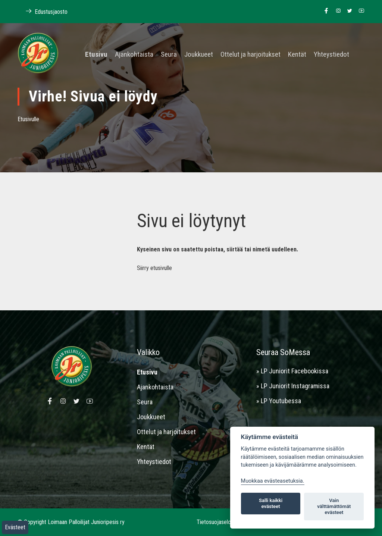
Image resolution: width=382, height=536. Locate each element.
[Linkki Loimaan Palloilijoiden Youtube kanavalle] (359, 11)
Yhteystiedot (331, 55)
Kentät (297, 55)
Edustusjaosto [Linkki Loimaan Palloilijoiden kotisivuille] (43, 11)
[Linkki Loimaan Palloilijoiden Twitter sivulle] (348, 11)
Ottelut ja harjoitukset (250, 55)
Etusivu (96, 55)
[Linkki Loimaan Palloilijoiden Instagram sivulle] (336, 11)
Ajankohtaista (134, 55)
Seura (169, 55)
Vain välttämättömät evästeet (334, 506)
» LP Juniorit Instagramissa (292, 386)
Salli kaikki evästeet (270, 503)
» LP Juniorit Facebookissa (292, 371)
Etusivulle (28, 119)
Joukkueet (198, 55)
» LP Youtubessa (278, 401)
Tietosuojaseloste (217, 522)
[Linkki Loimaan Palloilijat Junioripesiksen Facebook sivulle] (324, 11)
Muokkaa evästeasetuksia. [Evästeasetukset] (272, 481)
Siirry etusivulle (154, 268)
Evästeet (15, 527)
